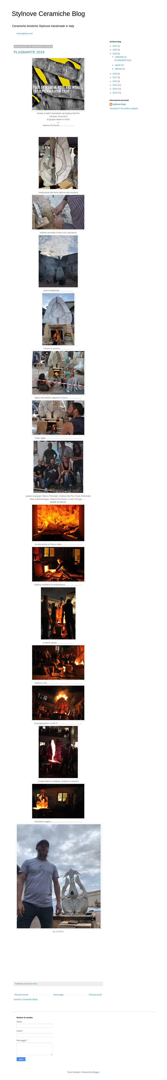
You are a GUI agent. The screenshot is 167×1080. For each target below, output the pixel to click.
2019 (115, 54)
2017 (115, 77)
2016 (115, 81)
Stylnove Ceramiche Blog (48, 13)
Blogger (96, 1072)
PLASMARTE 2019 (29, 52)
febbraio (119, 69)
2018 (115, 74)
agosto (118, 65)
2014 (115, 89)
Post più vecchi (95, 995)
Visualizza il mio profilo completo (124, 108)
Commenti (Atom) (30, 999)
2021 (115, 46)
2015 (115, 85)
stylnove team (119, 104)
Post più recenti (21, 995)
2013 (115, 93)
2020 (115, 50)
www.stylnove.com (25, 33)
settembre (119, 57)
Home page (58, 995)
